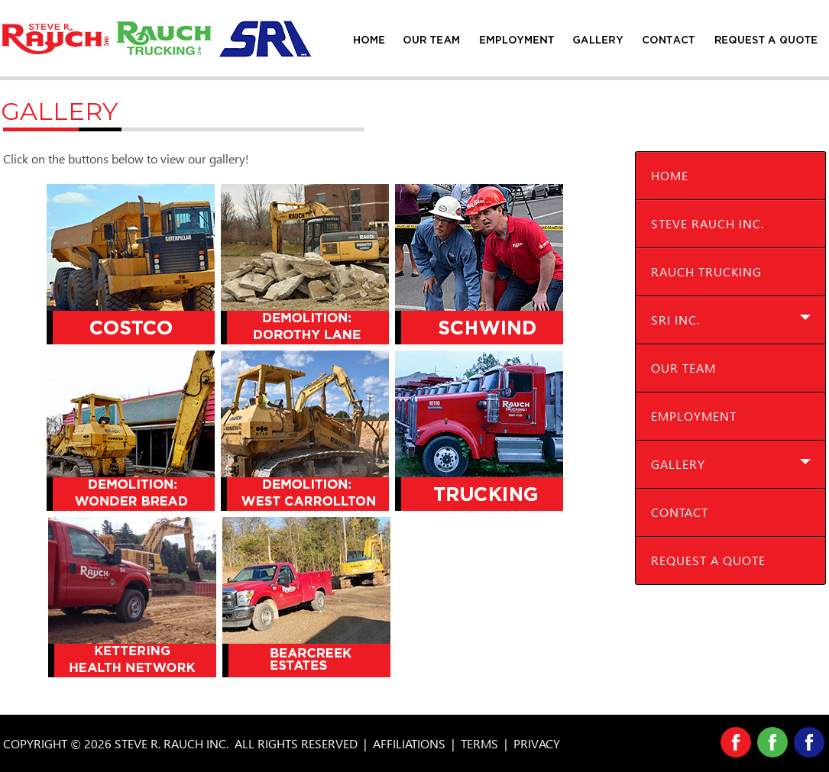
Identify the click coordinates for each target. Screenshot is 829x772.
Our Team (683, 368)
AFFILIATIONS (409, 743)
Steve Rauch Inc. (707, 223)
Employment (694, 416)
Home (669, 175)
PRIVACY (536, 743)
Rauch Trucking (706, 271)
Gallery (678, 464)
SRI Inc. (675, 320)
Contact (679, 512)
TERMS (479, 743)
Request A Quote (708, 560)
